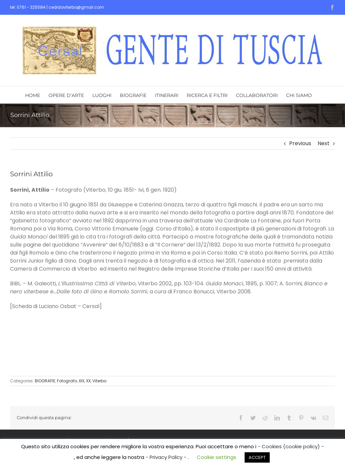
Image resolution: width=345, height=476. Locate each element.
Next (324, 143)
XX (88, 381)
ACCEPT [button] (257, 457)
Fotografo (67, 381)
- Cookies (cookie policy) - (291, 446)
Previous (300, 143)
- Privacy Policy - (167, 457)
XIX (81, 381)
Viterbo (99, 381)
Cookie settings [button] (216, 457)
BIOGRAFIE (45, 381)
